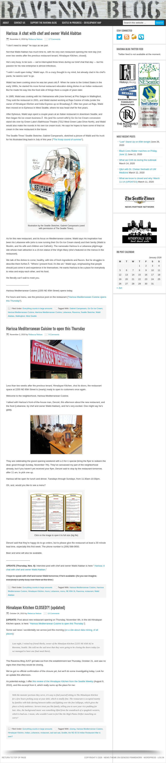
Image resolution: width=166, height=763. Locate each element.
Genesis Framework (131, 757)
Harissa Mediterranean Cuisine (21, 312)
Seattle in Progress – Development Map (81, 22)
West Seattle (31, 316)
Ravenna (76, 312)
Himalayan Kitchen (36, 591)
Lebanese (67, 312)
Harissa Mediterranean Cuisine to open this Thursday (45, 328)
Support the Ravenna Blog (43, 22)
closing (72, 729)
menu (62, 591)
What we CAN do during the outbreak (137, 160)
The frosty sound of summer (67, 139)
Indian (27, 733)
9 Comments (53, 334)
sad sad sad (55, 733)
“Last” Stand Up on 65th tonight (134, 141)
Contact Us (19, 22)
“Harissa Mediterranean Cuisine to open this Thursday (56, 623)
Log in (161, 757)
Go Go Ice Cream (95, 308)
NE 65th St (70, 591)
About (6, 22)
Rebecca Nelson (35, 39)
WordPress (150, 757)
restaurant (89, 591)
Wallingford (20, 316)
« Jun (119, 288)
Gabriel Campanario (78, 308)
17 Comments (54, 39)
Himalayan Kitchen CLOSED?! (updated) (35, 607)
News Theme (110, 757)
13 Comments (53, 613)
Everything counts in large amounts (37, 308)
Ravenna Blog (83, 9)
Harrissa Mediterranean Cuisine (48, 312)
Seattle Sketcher (88, 312)
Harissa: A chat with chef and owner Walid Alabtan (43, 33)
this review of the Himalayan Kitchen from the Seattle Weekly (63, 681)
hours (47, 591)
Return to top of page (14, 757)
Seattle (64, 733)
